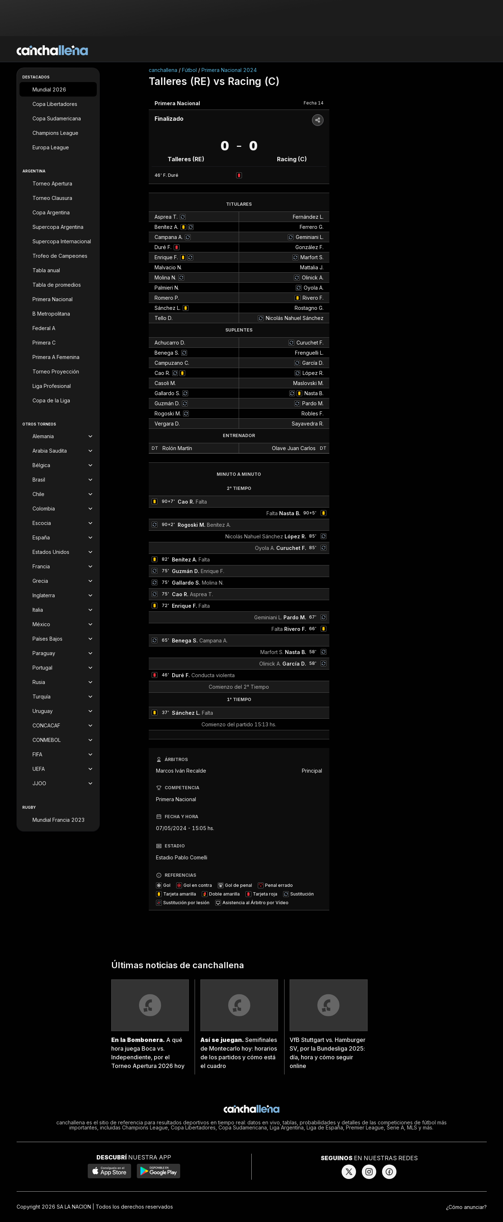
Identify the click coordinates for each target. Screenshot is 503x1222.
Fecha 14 (314, 103)
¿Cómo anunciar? (466, 1207)
